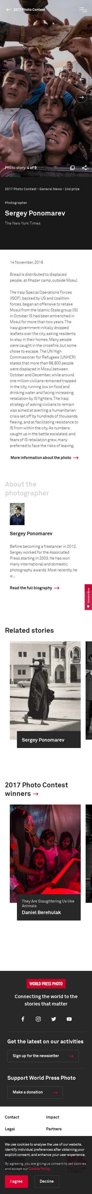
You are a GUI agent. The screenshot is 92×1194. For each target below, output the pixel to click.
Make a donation (28, 1092)
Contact (12, 1117)
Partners (54, 1129)
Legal (10, 1129)
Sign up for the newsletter (36, 1056)
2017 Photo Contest (29, 10)
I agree (16, 1181)
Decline (47, 1181)
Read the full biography (31, 588)
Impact (52, 1117)
